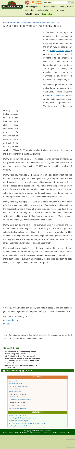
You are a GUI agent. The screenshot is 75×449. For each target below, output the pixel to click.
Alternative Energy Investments (19, 386)
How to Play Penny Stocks (17, 415)
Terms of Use (47, 432)
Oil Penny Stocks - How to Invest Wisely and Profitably (26, 423)
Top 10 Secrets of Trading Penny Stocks (20, 351)
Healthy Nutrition (66, 7)
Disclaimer (25, 432)
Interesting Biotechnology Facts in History (22, 418)
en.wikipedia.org (10, 320)
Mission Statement (35, 432)
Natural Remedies (32, 14)
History (17, 432)
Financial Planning (15, 389)
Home (5, 22)
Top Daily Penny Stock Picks (18, 426)
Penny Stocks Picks (17, 405)
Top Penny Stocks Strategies (18, 421)
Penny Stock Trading (51, 22)
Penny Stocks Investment (31, 22)
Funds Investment (15, 391)
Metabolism (29, 10)
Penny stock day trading (61, 51)
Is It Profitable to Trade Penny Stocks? (20, 356)
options (46, 95)
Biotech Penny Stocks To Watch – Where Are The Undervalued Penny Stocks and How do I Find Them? (22, 360)
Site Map (55, 432)
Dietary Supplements (33, 7)
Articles (11, 432)
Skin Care (60, 10)
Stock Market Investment (17, 408)
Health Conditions (51, 7)
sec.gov (6, 324)
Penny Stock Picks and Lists (20, 400)
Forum (62, 432)
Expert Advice (13, 381)
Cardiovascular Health (45, 10)
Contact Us (69, 432)
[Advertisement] (22, 68)
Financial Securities (15, 384)
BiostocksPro (47, 14)
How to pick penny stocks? (15, 354)
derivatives (60, 95)
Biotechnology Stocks (18, 397)
